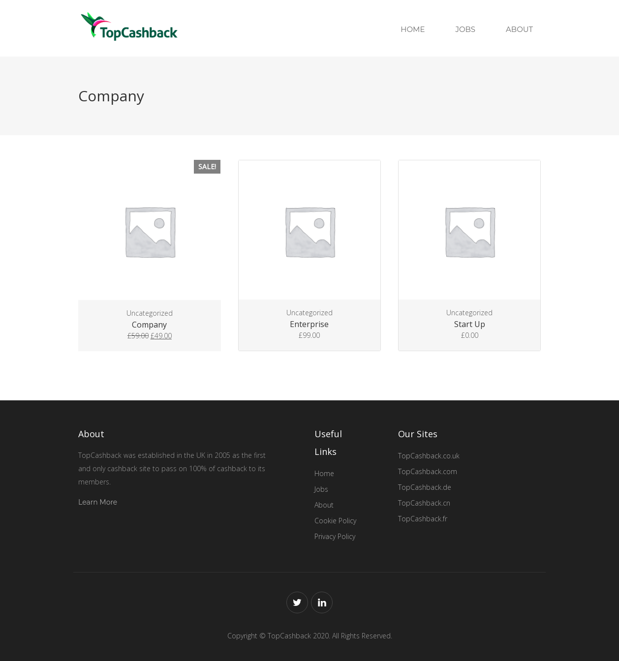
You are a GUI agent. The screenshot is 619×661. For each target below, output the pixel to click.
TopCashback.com (427, 471)
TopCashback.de (424, 487)
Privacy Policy (334, 536)
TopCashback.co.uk (429, 455)
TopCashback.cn (424, 503)
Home (413, 29)
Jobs (465, 29)
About (519, 29)
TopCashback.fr (422, 518)
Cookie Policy (335, 520)
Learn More (97, 502)
